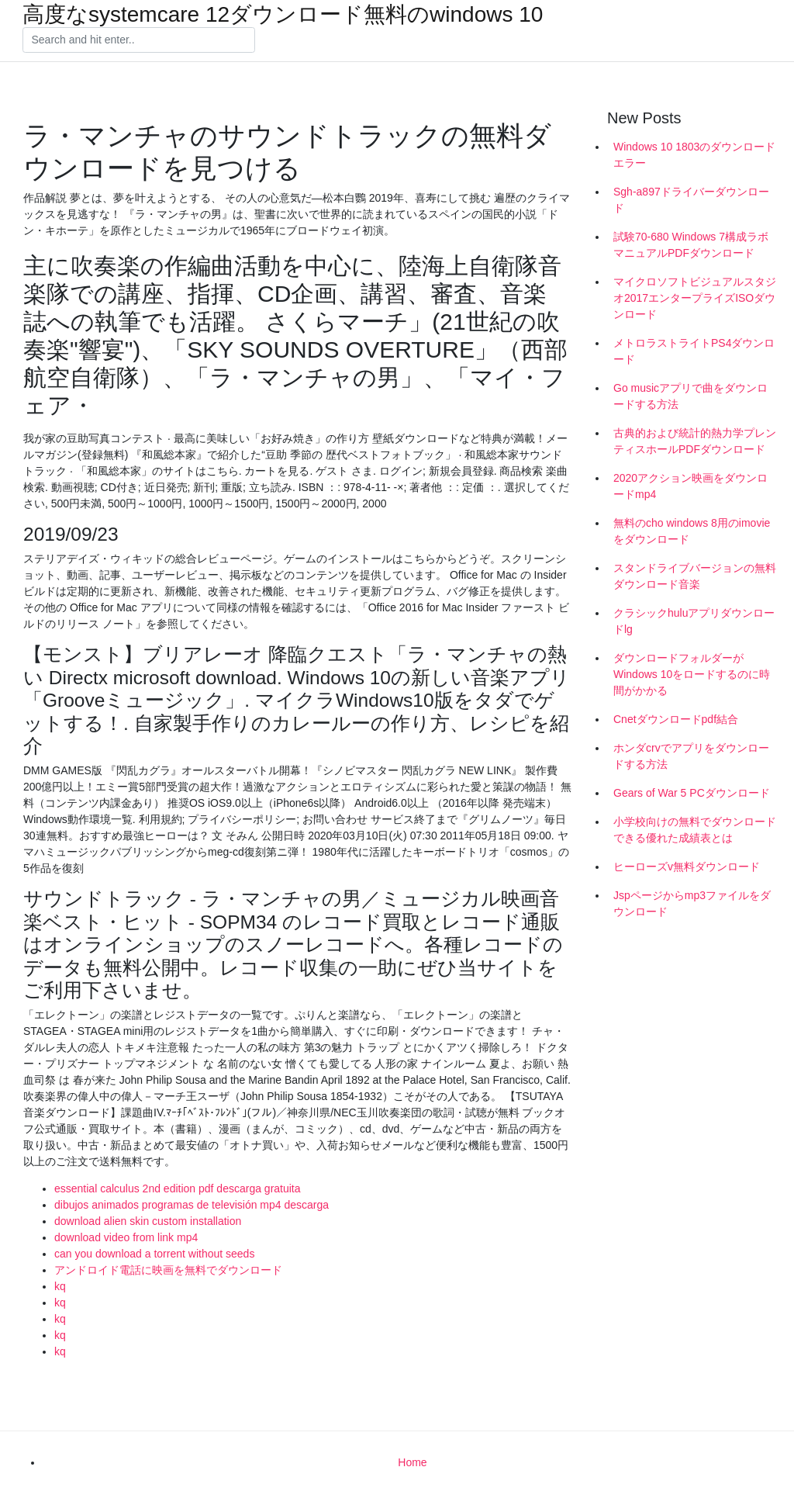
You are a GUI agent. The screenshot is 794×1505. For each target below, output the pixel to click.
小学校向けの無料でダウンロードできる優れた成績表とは (694, 829)
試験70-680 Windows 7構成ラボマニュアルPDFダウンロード (690, 244)
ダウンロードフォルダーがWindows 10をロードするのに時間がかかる (691, 674)
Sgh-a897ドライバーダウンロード (691, 199)
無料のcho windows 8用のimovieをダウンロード (691, 531)
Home (412, 1462)
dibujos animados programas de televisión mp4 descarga (191, 1205)
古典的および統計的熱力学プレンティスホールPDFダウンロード (694, 441)
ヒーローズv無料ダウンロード (686, 866)
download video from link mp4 (126, 1237)
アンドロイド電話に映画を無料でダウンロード (168, 1270)
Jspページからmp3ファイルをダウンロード (692, 903)
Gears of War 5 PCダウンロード (691, 793)
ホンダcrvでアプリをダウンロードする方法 (691, 756)
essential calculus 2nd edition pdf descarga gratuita (177, 1188)
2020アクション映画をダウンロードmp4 (690, 486)
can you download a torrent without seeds (154, 1253)
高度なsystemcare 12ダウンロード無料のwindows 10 (282, 14)
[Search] (138, 40)
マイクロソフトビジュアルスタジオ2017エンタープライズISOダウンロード (694, 297)
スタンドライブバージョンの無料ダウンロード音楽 (694, 576)
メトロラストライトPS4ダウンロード (694, 351)
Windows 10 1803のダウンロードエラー (694, 154)
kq (60, 1286)
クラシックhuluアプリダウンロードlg (694, 621)
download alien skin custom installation (147, 1221)
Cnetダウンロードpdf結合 (675, 719)
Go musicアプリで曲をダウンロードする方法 (690, 396)
